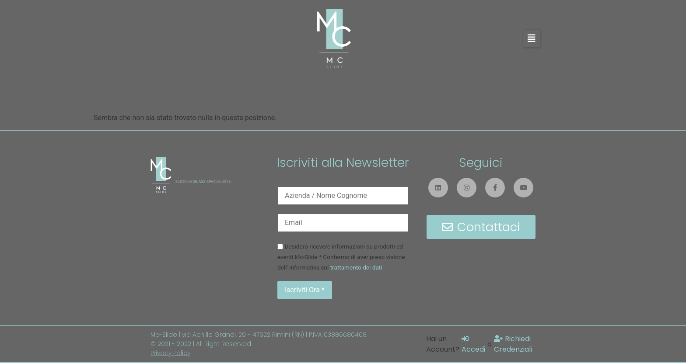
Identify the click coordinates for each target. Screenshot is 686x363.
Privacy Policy (170, 353)
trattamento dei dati (356, 267)
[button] (531, 38)
